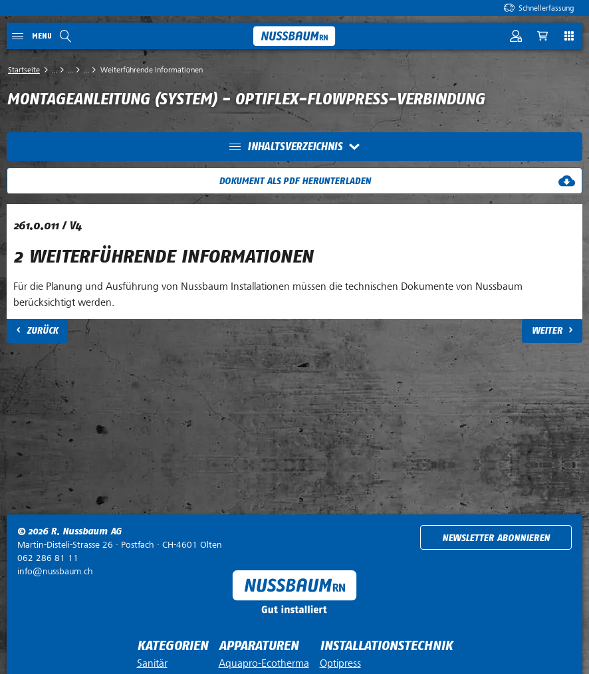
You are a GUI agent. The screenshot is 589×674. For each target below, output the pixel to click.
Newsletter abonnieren (496, 538)
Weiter (547, 330)
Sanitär (152, 663)
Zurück (42, 330)
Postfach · (119, 544)
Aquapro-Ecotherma (264, 663)
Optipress (340, 663)
